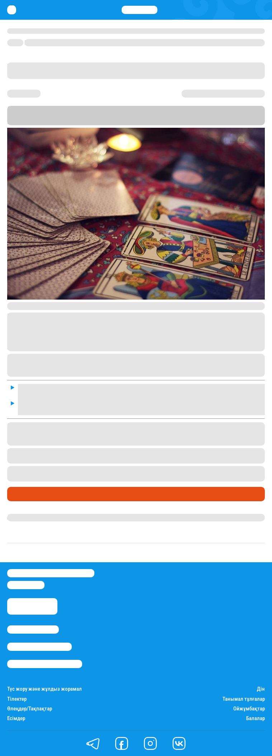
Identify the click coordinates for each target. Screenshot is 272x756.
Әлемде (19, 494)
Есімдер (16, 718)
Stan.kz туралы (33, 629)
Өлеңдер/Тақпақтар (29, 709)
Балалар (255, 718)
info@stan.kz (25, 585)
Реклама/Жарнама (39, 647)
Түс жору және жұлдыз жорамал (44, 689)
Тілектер (17, 699)
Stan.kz (38, 115)
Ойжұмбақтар (249, 709)
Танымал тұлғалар (243, 699)
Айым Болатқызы (31, 517)
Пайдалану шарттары (44, 664)
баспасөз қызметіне (211, 115)
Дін (261, 689)
